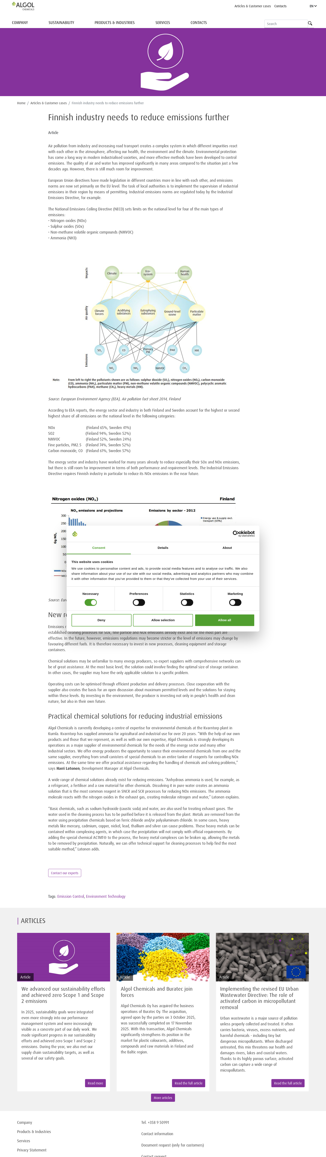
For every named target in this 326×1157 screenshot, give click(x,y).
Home (21, 103)
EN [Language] (313, 6)
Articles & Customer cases (253, 6)
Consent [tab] (98, 548)
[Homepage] (27, 6)
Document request (156, 1145)
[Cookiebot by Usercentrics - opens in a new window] (236, 533)
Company (20, 22)
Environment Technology (106, 896)
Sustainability (61, 22)
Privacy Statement (31, 1150)
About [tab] (227, 548)
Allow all (224, 620)
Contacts (280, 6)
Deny (101, 620)
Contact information (157, 1133)
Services (163, 22)
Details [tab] (163, 548)
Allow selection (163, 620)
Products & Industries (115, 22)
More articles (163, 1098)
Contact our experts (64, 873)
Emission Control (70, 896)
